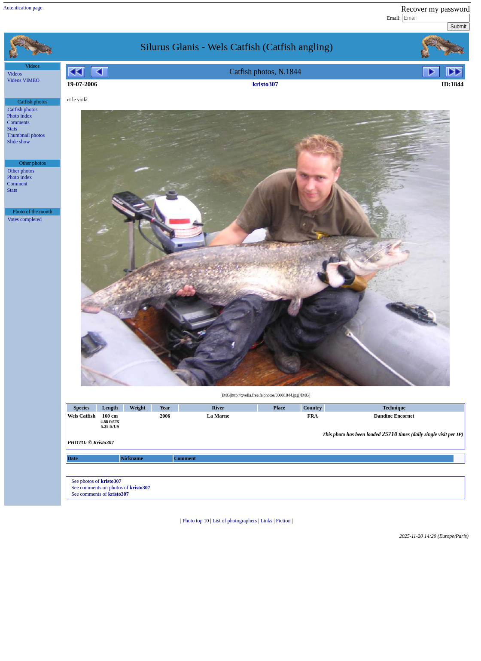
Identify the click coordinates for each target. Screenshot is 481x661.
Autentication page (23, 8)
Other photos (21, 171)
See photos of (96, 481)
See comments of (100, 494)
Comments (18, 122)
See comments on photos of (110, 488)
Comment (17, 184)
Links (267, 521)
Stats (12, 129)
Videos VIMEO (23, 80)
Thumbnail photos (26, 135)
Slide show (18, 142)
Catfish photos (23, 109)
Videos (15, 74)
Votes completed (25, 219)
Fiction (284, 521)
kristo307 (265, 84)
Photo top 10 (196, 521)
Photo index (19, 116)
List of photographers (235, 521)
